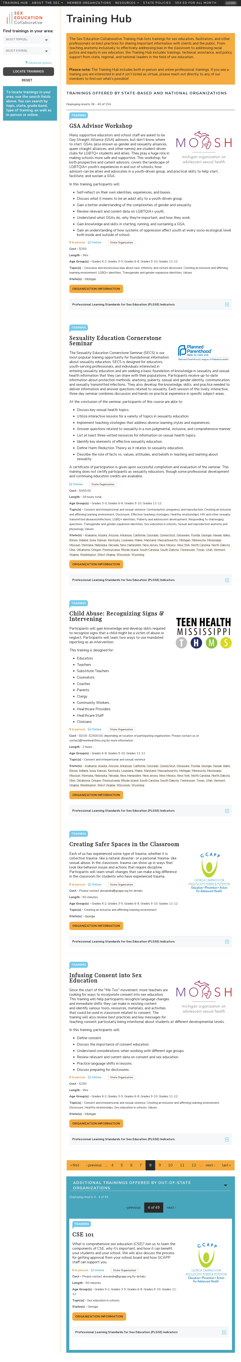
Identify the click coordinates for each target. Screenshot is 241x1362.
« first (74, 1165)
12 (194, 1165)
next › (210, 1165)
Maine (139, 540)
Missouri (74, 545)
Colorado (153, 535)
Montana (87, 545)
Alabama (91, 535)
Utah (209, 550)
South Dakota (169, 550)
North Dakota (220, 545)
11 (182, 1165)
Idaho (226, 535)
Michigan (90, 279)
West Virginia (106, 555)
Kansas (102, 540)
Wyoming (137, 555)
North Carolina (200, 545)
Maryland (150, 540)
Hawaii (217, 535)
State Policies (157, 3)
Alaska (102, 535)
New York (183, 545)
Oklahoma (83, 550)
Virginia (74, 555)
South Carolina (149, 550)
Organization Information (96, 289)
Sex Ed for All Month (196, 3)
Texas (200, 550)
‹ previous (94, 1165)
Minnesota (199, 540)
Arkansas (126, 535)
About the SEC (47, 3)
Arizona (113, 535)
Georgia (206, 535)
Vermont (219, 550)
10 (170, 1165)
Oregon (96, 550)
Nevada (113, 545)
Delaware (183, 535)
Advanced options (40, 63)
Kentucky (114, 540)
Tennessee (187, 550)
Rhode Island (129, 550)
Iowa (92, 540)
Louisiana (127, 540)
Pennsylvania (111, 550)
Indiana (83, 540)
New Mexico (167, 545)
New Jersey (150, 545)
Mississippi (214, 540)
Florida (195, 535)
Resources (127, 3)
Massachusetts (167, 540)
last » (226, 1165)
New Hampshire (130, 545)
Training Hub (15, 3)
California (139, 535)
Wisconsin (123, 555)
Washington (88, 555)
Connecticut (167, 535)
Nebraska (101, 545)
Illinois (73, 540)
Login (231, 3)
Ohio (72, 550)
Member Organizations (89, 3)
